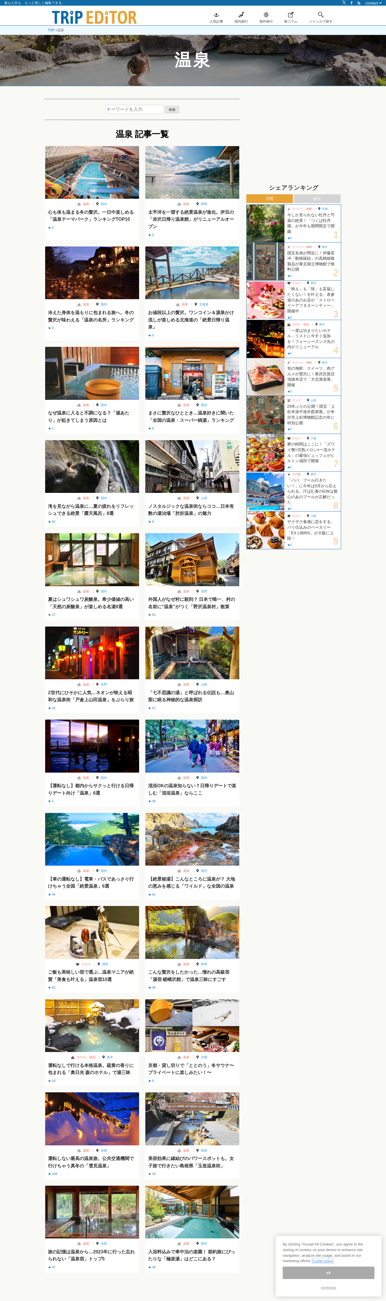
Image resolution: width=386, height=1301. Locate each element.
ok (328, 1273)
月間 (269, 198)
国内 (104, 204)
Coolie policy (322, 1261)
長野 (204, 591)
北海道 (204, 304)
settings (329, 1287)
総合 (317, 198)
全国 (104, 1150)
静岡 (204, 204)
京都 (204, 1057)
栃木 (110, 1057)
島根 (204, 1150)
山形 (204, 498)
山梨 (204, 684)
